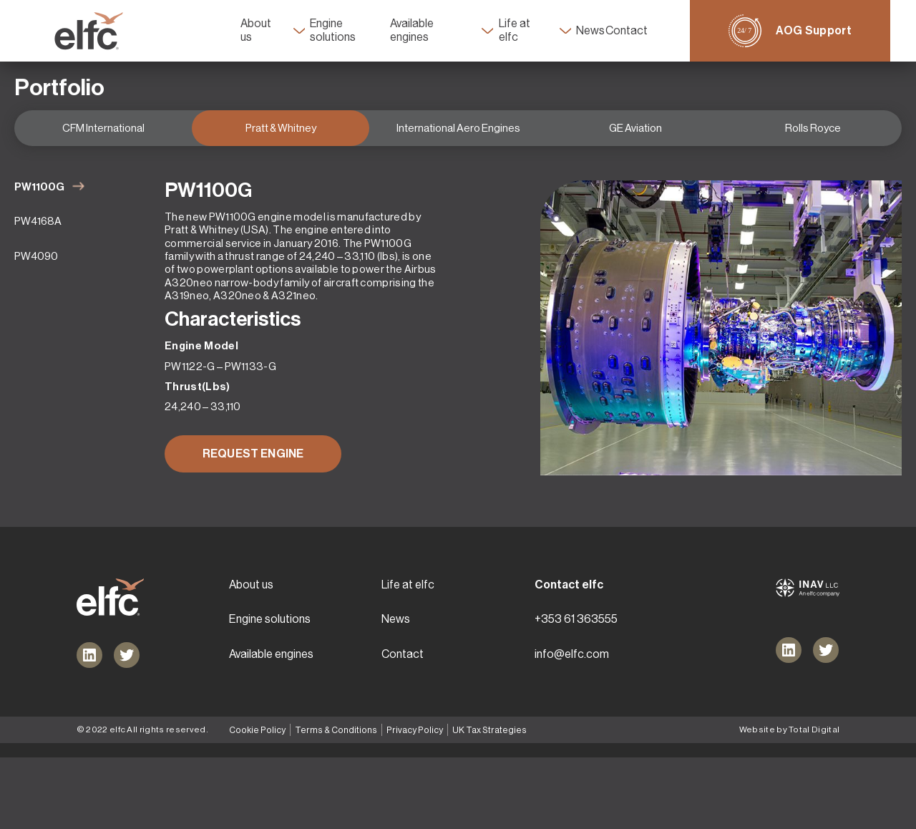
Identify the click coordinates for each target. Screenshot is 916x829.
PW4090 (36, 275)
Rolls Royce (813, 147)
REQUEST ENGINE (253, 473)
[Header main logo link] (63, 31)
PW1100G (39, 206)
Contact (651, 30)
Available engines (427, 30)
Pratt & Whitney (280, 147)
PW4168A (38, 241)
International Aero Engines (458, 147)
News (607, 30)
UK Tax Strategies (485, 802)
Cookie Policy (257, 802)
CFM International (103, 147)
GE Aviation (635, 147)
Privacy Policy (412, 802)
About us (237, 30)
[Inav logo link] (807, 659)
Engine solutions (335, 30)
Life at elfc (531, 30)
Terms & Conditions (335, 802)
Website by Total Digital (789, 801)
